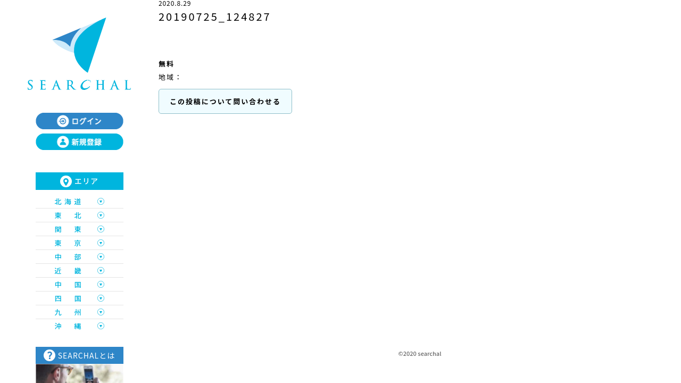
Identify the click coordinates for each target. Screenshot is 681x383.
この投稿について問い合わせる (225, 101)
